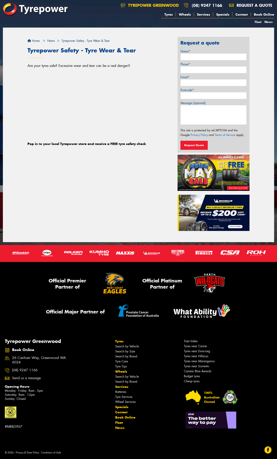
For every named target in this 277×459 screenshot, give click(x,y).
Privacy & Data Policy (27, 452)
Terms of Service (225, 135)
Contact (241, 14)
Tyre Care (121, 361)
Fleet (258, 22)
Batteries (120, 392)
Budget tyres (192, 376)
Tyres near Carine (195, 346)
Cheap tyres (191, 381)
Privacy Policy (199, 135)
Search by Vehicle (127, 346)
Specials (222, 14)
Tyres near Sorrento (196, 366)
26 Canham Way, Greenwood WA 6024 (39, 360)
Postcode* (187, 90)
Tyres (168, 14)
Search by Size (125, 351)
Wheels (185, 14)
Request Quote (194, 145)
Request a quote (250, 5)
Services (203, 14)
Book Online (264, 14)
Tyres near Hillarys (196, 356)
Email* (184, 77)
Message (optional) (193, 103)
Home (34, 41)
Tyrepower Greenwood (150, 5)
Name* (185, 51)
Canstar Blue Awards (197, 371)
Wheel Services (125, 402)
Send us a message (26, 378)
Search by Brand (126, 356)
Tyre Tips (121, 366)
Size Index (191, 341)
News (268, 22)
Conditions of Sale (51, 452)
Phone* (185, 64)
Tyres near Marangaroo (199, 361)
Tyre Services (123, 397)
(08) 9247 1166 (207, 5)
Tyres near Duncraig (197, 351)
